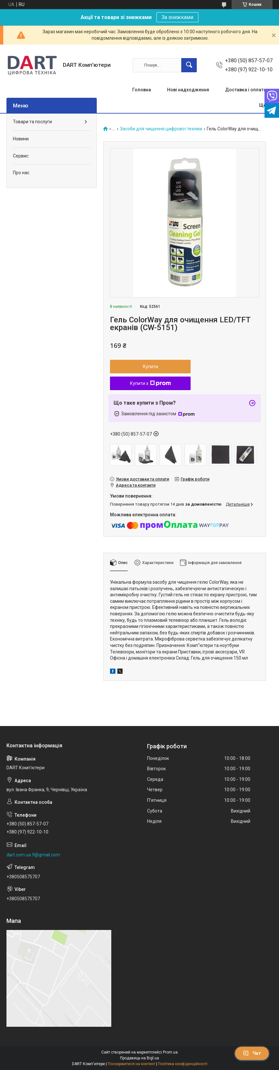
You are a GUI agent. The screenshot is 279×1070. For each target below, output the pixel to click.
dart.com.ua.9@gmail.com (33, 854)
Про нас (21, 172)
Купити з (150, 383)
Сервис (20, 155)
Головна (141, 89)
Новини (21, 138)
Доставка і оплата (245, 89)
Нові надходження (188, 89)
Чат (252, 1053)
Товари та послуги (32, 121)
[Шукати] (189, 65)
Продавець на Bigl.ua (139, 1058)
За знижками (177, 17)
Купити (150, 366)
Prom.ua (170, 1052)
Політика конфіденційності (182, 1064)
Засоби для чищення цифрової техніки (161, 128)
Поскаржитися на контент (131, 1064)
